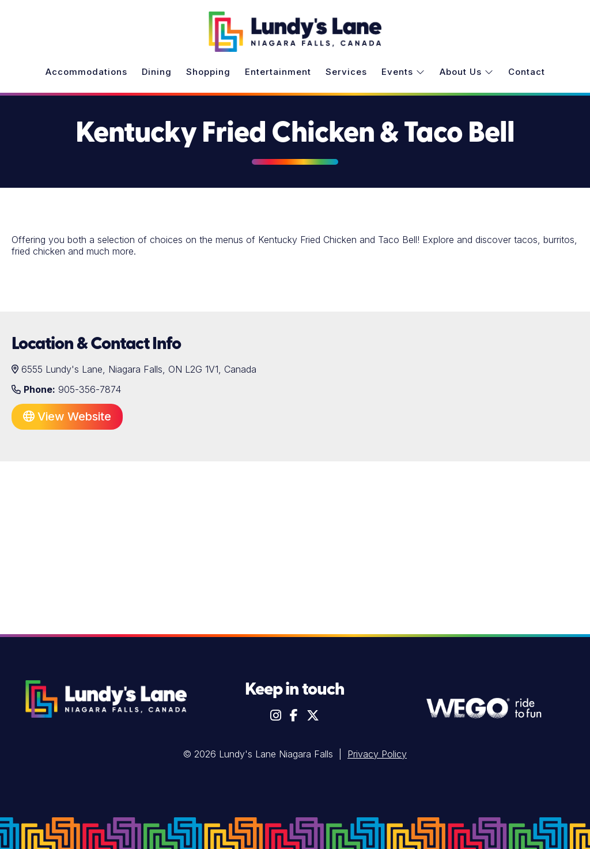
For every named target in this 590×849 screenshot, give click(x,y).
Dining (157, 71)
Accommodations (86, 71)
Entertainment (278, 71)
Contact (526, 71)
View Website (67, 416)
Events (403, 71)
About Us (467, 71)
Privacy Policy (377, 754)
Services (346, 71)
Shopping (208, 71)
